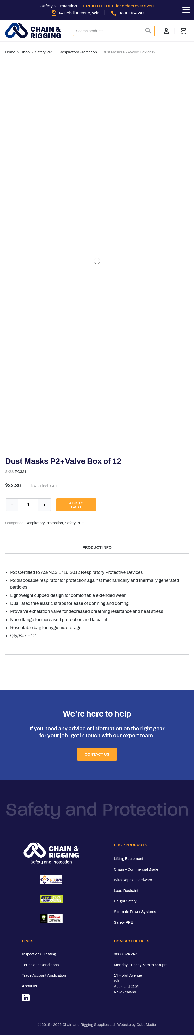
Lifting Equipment (128, 859)
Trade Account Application (44, 975)
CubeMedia (146, 1025)
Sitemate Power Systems (135, 912)
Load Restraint (126, 891)
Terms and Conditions (40, 965)
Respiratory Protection (78, 52)
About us (29, 986)
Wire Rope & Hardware (133, 880)
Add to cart (76, 505)
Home (10, 52)
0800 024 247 (125, 954)
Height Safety (125, 901)
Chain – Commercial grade (136, 869)
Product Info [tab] (97, 547)
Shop (25, 52)
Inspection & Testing (39, 954)
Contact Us (97, 754)
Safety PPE (44, 52)
